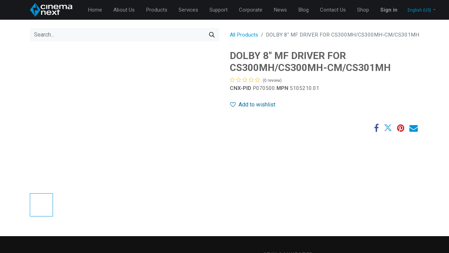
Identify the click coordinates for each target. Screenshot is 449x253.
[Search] (212, 34)
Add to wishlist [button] (252, 104)
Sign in (388, 10)
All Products (244, 35)
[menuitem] (95, 10)
